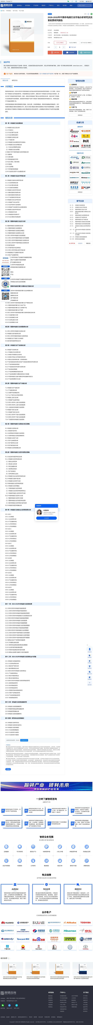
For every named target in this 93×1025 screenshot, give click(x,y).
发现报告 (53, 1017)
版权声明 (7, 62)
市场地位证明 (63, 1002)
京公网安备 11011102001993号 (54, 1022)
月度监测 (50, 1002)
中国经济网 (47, 1017)
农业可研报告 (75, 995)
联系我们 (85, 1011)
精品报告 (50, 998)
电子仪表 (15, 10)
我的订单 (88, 1)
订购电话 (50, 35)
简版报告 (50, 1004)
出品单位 (50, 32)
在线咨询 (70, 52)
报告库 (44, 5)
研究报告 (28, 5)
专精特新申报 (63, 1009)
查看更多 (80, 115)
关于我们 (82, 1)
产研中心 (52, 5)
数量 (49, 47)
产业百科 (36, 5)
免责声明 (85, 1009)
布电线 (49, 14)
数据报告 (74, 1000)
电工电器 (21, 10)
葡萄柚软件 (59, 1017)
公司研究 (74, 998)
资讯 (59, 5)
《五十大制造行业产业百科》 (46, 73)
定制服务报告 (63, 995)
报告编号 (50, 30)
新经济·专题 (74, 1004)
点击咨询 (46, 518)
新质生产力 (74, 1002)
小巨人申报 (62, 1004)
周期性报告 (74, 1006)
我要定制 (88, 243)
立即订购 (55, 52)
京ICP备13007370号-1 (41, 1022)
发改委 (7, 1017)
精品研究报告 (63, 1000)
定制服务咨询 (24, 740)
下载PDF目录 (85, 52)
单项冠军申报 (63, 1006)
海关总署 (40, 1017)
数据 (71, 5)
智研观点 (20, 5)
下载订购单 (72, 47)
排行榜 (65, 5)
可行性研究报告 (63, 998)
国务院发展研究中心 (23, 1017)
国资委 (35, 1017)
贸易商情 (50, 1000)
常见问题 (85, 1004)
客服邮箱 (50, 37)
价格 (49, 42)
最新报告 (50, 995)
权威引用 (85, 1000)
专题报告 (62, 1011)
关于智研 (85, 995)
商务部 (30, 1017)
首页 (3, 10)
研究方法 (85, 998)
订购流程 (85, 1002)
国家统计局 (13, 1017)
